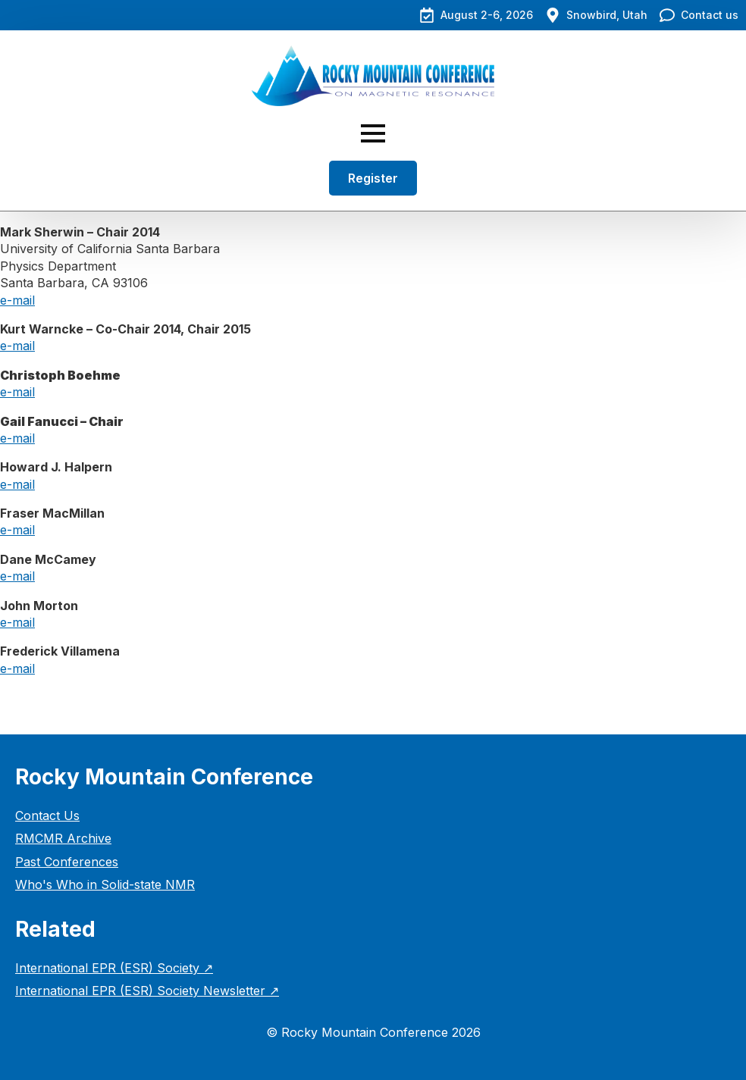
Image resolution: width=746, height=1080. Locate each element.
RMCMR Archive (63, 838)
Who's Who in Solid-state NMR (105, 884)
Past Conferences (66, 861)
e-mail (17, 300)
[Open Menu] (373, 133)
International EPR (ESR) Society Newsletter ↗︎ (147, 990)
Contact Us (47, 815)
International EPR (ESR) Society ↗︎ (114, 967)
